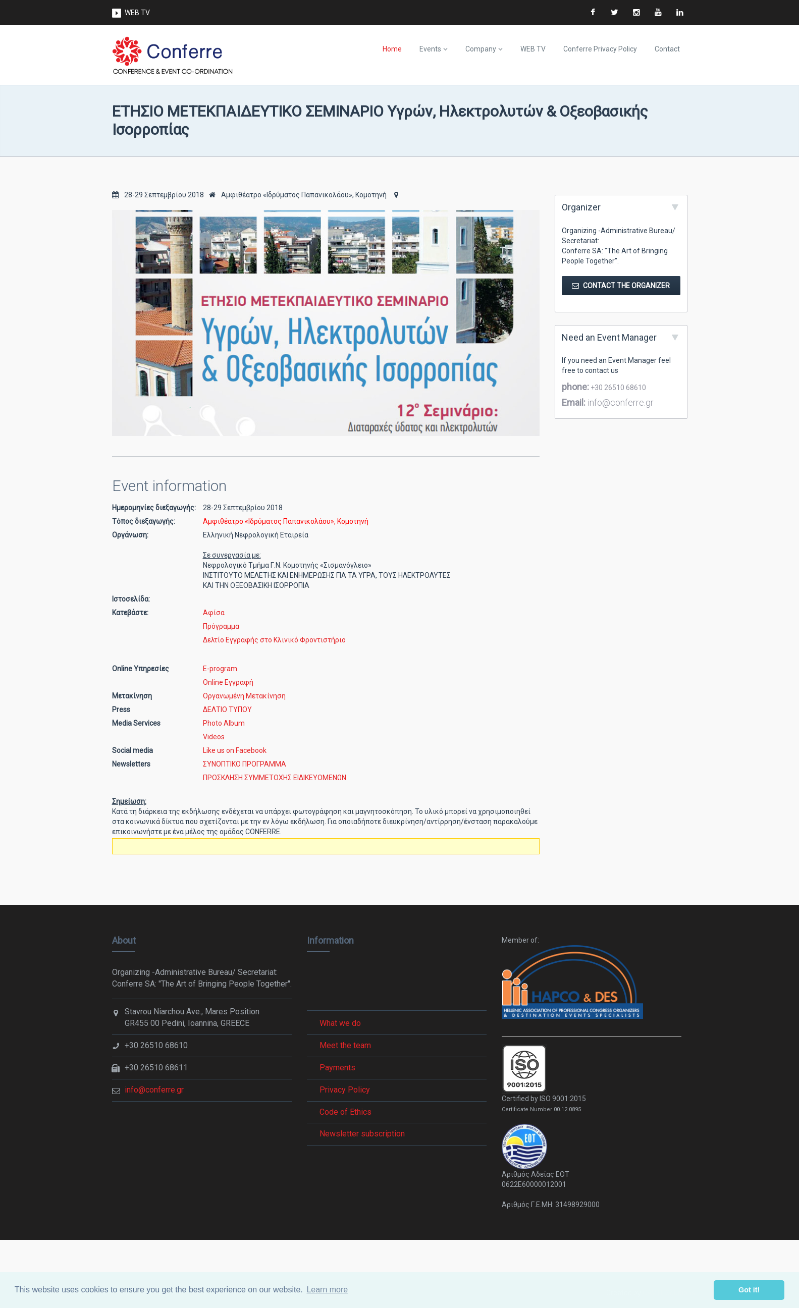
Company (480, 49)
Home (392, 49)
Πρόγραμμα (221, 626)
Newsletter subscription (362, 1133)
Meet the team (345, 1045)
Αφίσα (214, 613)
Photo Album (224, 723)
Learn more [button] (327, 1289)
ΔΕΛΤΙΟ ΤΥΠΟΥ (227, 709)
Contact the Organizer (621, 286)
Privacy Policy (344, 1090)
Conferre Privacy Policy (600, 49)
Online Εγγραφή (228, 682)
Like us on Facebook (235, 750)
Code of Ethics (345, 1112)
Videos (214, 737)
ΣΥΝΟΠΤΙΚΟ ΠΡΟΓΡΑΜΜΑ (244, 764)
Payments (337, 1067)
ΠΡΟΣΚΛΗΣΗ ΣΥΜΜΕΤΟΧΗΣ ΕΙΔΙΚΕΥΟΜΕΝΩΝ (274, 778)
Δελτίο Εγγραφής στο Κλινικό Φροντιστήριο (274, 640)
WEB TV (137, 13)
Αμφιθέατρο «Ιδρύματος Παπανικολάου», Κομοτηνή (298, 195)
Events (430, 49)
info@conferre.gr (619, 402)
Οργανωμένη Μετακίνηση (244, 696)
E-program (220, 669)
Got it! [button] (749, 1290)
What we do (340, 1023)
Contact (667, 49)
